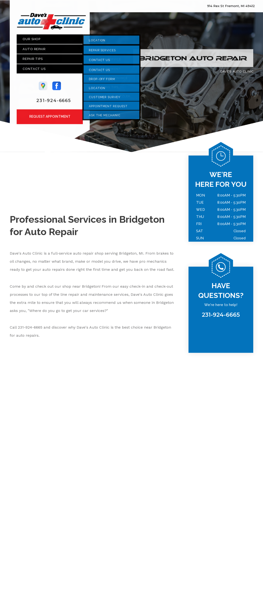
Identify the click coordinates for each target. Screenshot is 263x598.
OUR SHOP (31, 41)
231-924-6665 (53, 102)
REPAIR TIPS (33, 61)
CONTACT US (34, 70)
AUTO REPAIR (34, 51)
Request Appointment (49, 118)
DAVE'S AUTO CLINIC (236, 73)
